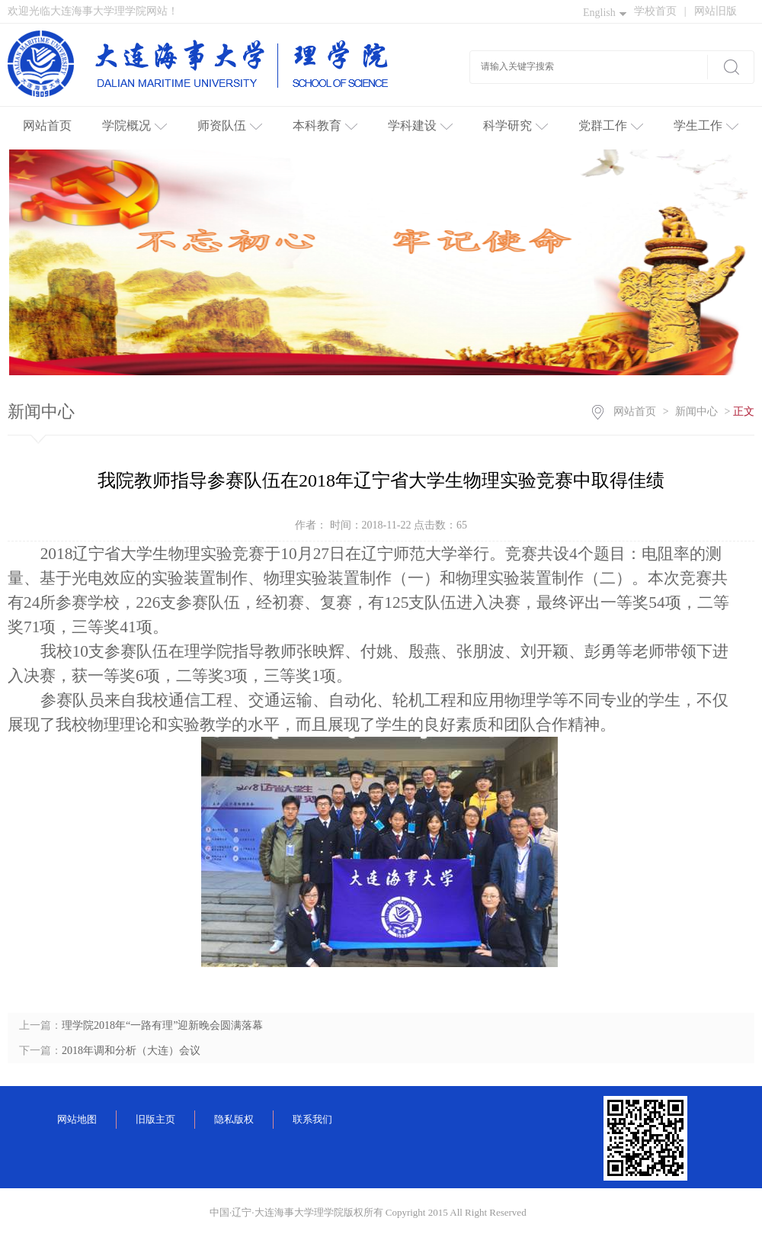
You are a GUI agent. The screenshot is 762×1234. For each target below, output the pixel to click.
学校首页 (660, 11)
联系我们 (312, 1119)
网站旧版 (715, 11)
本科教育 (325, 125)
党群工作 (610, 125)
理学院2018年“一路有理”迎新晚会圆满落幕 (162, 1025)
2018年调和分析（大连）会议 (131, 1050)
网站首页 (47, 125)
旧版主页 (155, 1119)
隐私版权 (234, 1119)
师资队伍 (229, 125)
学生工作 (706, 125)
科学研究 (515, 125)
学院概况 (134, 125)
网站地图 (77, 1119)
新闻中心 (696, 411)
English (604, 12)
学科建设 (420, 125)
